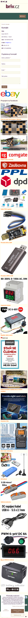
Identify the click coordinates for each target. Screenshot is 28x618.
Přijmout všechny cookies (17, 611)
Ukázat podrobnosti (6, 610)
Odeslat (4, 87)
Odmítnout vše (17, 615)
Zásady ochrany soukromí (18, 606)
